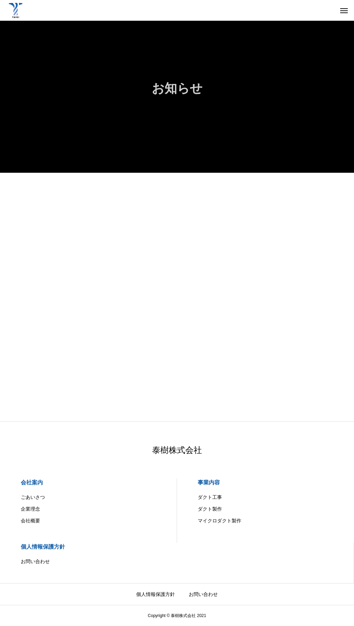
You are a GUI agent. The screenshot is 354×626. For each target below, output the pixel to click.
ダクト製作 (210, 509)
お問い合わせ (35, 561)
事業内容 (209, 482)
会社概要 (30, 520)
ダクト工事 (210, 497)
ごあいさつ (33, 497)
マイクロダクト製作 (219, 520)
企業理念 (30, 509)
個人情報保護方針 (43, 547)
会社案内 (32, 482)
